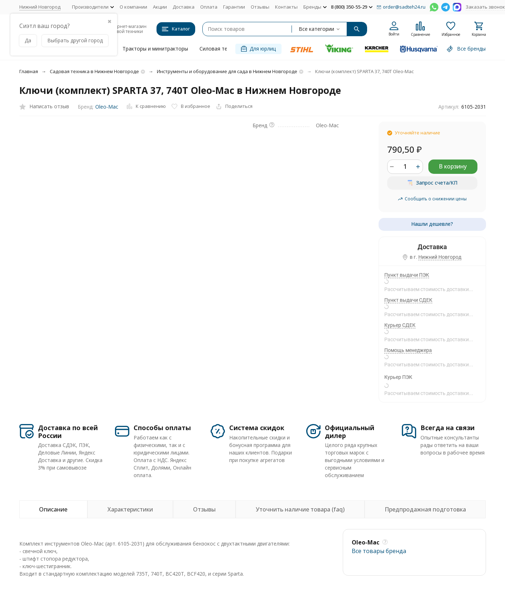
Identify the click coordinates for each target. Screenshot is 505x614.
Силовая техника (220, 48)
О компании (133, 7)
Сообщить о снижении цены (432, 199)
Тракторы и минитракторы (155, 48)
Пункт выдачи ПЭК (406, 275)
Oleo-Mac (106, 106)
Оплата (208, 7)
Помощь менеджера (408, 350)
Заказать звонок (485, 7)
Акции (160, 7)
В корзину (453, 166)
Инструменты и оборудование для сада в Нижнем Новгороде (227, 71)
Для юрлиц (258, 48)
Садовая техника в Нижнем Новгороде (94, 71)
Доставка (183, 7)
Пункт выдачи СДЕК (408, 300)
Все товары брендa (379, 551)
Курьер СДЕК (399, 325)
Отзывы (260, 7)
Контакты (286, 7)
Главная (28, 71)
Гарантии (234, 7)
